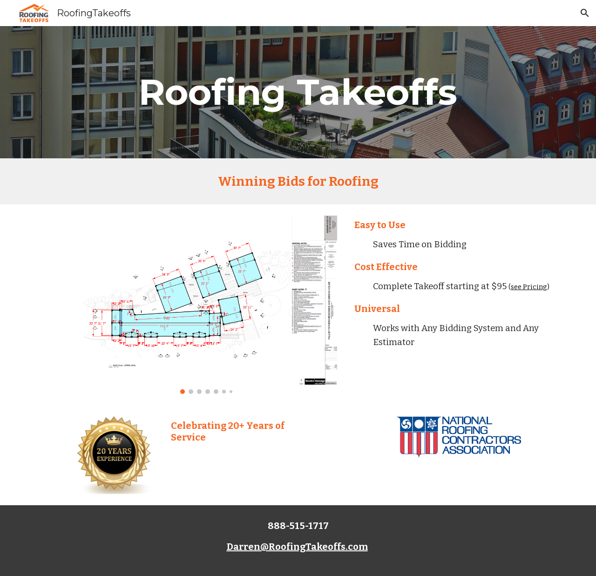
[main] (298, 92)
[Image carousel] (206, 305)
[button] (585, 13)
